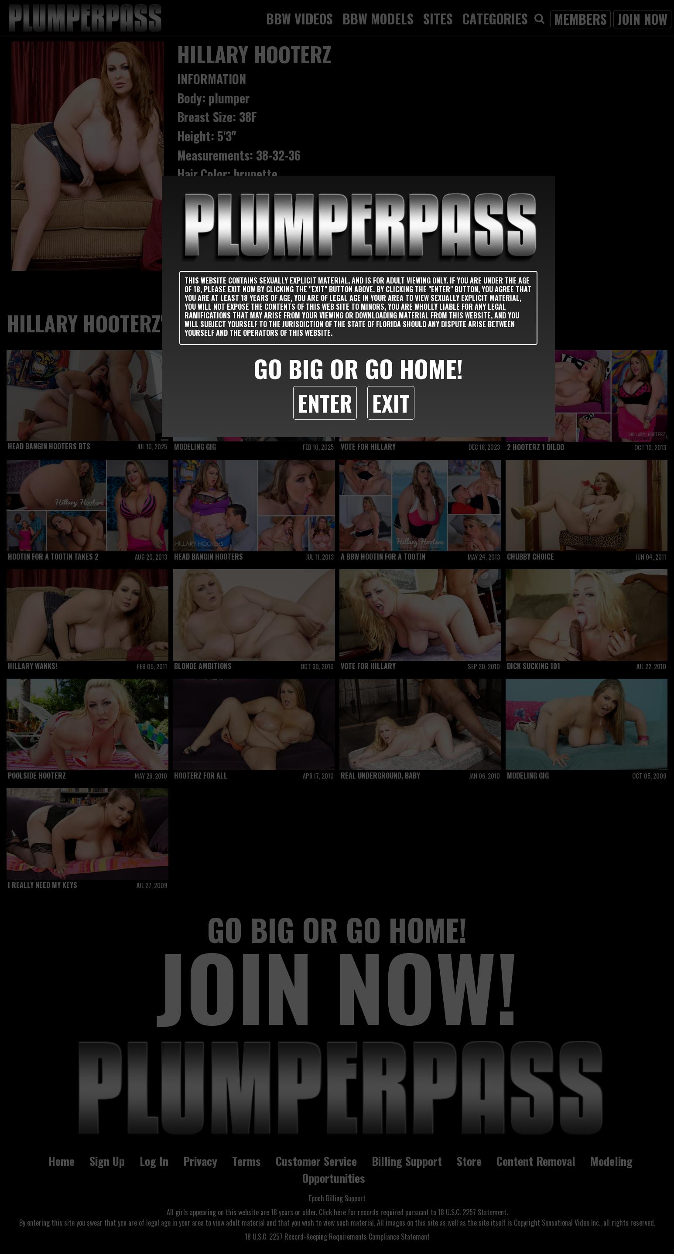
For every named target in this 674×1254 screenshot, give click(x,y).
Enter (325, 402)
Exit (391, 402)
